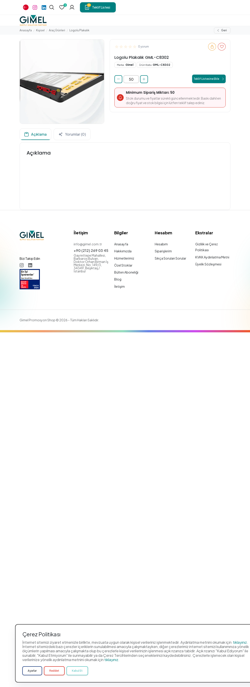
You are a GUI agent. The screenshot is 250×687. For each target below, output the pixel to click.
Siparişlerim (163, 251)
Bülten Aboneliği (126, 272)
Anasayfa (26, 30)
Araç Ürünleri (57, 30)
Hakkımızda (123, 251)
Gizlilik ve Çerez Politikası (206, 247)
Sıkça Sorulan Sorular (170, 258)
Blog (117, 279)
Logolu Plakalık (79, 30)
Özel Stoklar (123, 265)
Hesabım (161, 244)
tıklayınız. (240, 680)
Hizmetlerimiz (124, 258)
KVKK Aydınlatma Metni (212, 257)
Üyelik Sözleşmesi (208, 264)
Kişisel (40, 30)
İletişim (119, 286)
